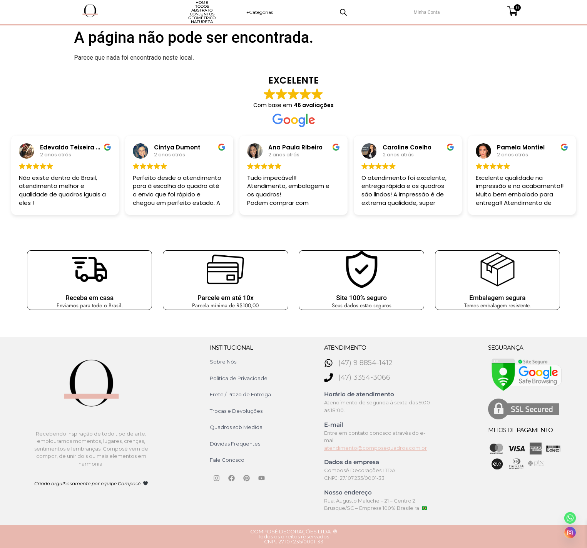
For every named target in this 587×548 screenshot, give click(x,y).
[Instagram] (570, 532)
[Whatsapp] (570, 518)
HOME (131, 12)
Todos (161, 12)
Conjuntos (235, 12)
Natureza (320, 12)
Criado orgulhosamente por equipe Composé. (91, 483)
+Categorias (387, 12)
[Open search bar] (439, 12)
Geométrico (278, 12)
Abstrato (195, 12)
